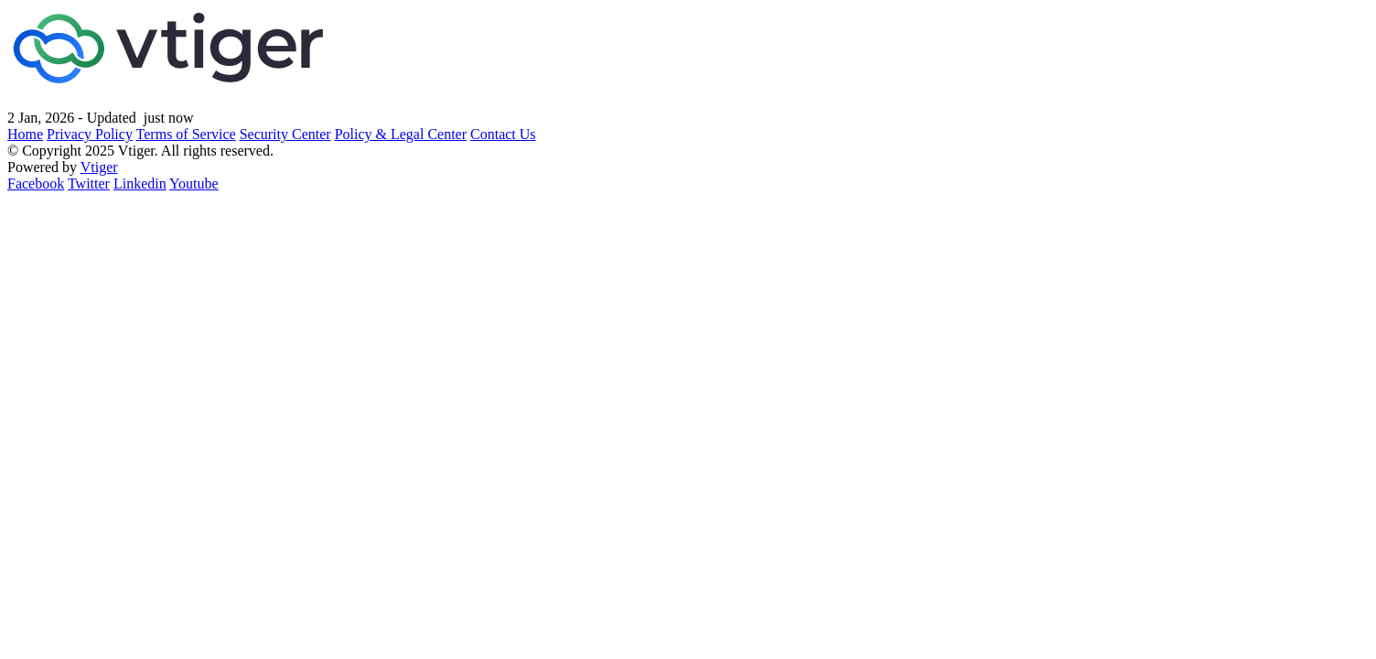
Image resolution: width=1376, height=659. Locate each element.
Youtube (194, 183)
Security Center (285, 134)
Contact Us (503, 134)
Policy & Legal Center (401, 134)
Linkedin (140, 183)
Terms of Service (186, 134)
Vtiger (99, 167)
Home (25, 134)
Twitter (89, 183)
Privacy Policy (90, 134)
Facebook (35, 183)
